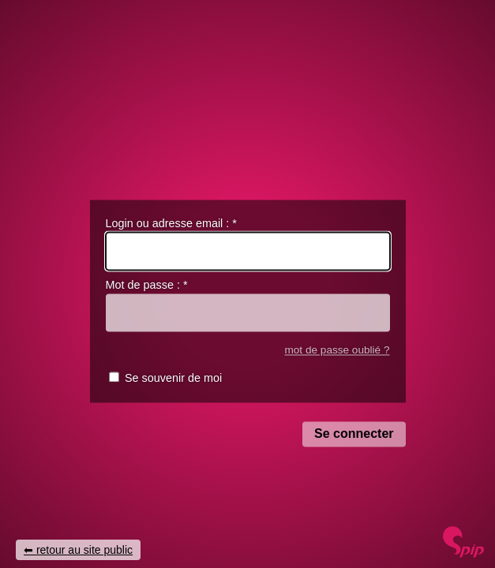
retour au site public (84, 550)
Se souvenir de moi (173, 378)
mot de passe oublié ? (336, 350)
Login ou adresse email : (171, 223)
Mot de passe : (147, 285)
